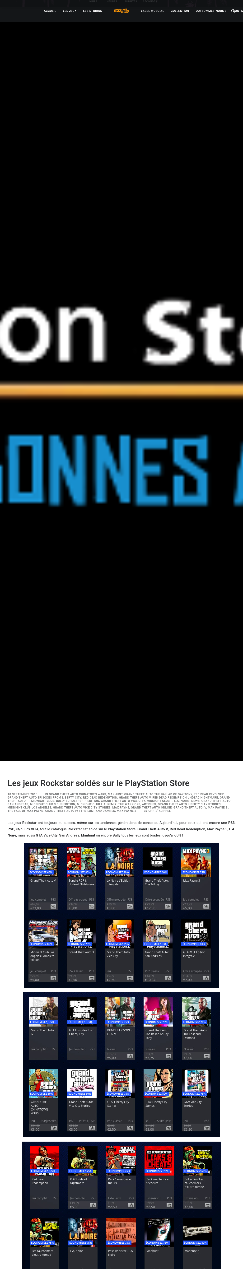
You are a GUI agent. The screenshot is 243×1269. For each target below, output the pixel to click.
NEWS (195, 717)
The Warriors (129, 720)
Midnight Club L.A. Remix (97, 720)
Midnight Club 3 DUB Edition (52, 720)
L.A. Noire (182, 717)
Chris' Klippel (159, 727)
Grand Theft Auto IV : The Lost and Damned (80, 727)
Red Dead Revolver (209, 710)
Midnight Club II (160, 717)
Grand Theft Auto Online (151, 723)
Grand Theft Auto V (135, 714)
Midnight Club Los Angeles (29, 723)
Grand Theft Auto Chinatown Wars (77, 710)
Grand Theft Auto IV (189, 723)
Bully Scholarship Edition (77, 717)
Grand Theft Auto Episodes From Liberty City (44, 714)
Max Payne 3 (126, 727)
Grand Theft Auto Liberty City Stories (189, 720)
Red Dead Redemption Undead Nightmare (185, 714)
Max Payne (120, 723)
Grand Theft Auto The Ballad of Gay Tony (158, 710)
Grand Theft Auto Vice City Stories (82, 723)
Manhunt (115, 710)
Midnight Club (42, 717)
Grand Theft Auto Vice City (123, 717)
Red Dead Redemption (100, 714)
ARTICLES (149, 720)
